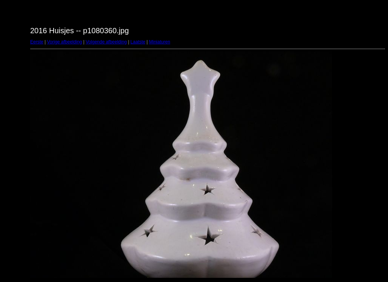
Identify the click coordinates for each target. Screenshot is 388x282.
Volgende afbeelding (106, 42)
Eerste (36, 42)
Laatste (138, 42)
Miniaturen (159, 42)
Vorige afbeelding (64, 42)
